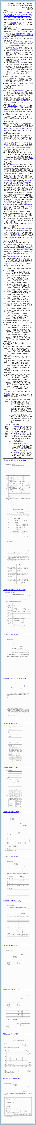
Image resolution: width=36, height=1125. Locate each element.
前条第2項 (13, 123)
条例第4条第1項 (14, 164)
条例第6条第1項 (18, 90)
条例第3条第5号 (17, 415)
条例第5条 (11, 30)
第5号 (21, 57)
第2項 (12, 83)
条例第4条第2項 (14, 213)
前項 (6, 38)
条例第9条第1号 (12, 256)
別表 (27, 24)
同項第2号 (23, 45)
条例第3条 (13, 23)
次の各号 (20, 38)
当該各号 (15, 216)
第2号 (8, 260)
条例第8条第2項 (22, 229)
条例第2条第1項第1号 (25, 43)
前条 (16, 135)
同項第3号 (14, 49)
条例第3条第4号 (12, 57)
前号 (8, 223)
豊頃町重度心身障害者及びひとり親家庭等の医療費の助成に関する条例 (18, 14)
